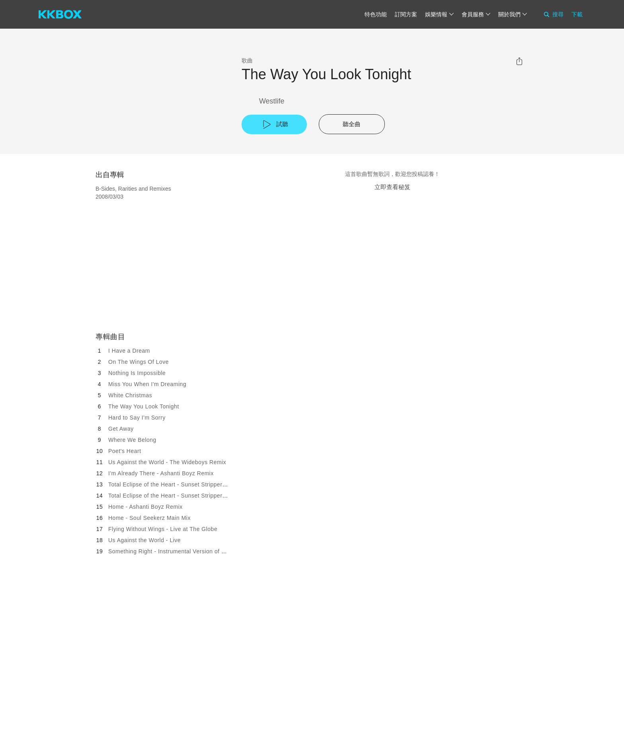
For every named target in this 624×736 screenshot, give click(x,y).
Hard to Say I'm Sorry (137, 417)
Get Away (121, 429)
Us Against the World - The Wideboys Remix (167, 462)
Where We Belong (132, 440)
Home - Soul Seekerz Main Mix (149, 518)
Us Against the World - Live (144, 540)
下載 (577, 14)
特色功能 (376, 14)
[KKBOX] (60, 14)
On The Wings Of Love (138, 362)
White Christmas (130, 395)
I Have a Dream (129, 351)
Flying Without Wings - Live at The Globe (162, 529)
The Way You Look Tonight (143, 406)
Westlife (272, 101)
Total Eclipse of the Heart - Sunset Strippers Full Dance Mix (187, 484)
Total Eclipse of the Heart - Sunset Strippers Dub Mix (178, 495)
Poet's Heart (124, 451)
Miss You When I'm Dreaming (147, 384)
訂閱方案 (406, 14)
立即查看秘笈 (392, 187)
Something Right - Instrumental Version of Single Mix (178, 551)
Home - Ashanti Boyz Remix (145, 507)
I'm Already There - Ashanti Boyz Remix (161, 473)
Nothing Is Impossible (137, 373)
